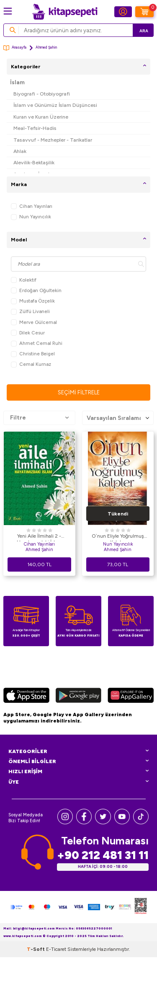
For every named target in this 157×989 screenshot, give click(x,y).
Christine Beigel (33, 354)
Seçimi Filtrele (79, 392)
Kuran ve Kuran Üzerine (40, 117)
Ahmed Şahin (39, 549)
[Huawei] (131, 696)
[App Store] (26, 696)
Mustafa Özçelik (33, 301)
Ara (143, 30)
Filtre (39, 418)
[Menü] (7, 11)
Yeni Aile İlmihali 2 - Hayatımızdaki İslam (39, 537)
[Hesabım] (123, 11)
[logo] (65, 11)
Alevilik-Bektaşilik (33, 162)
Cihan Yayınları (31, 206)
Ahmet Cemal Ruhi (36, 343)
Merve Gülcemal (34, 322)
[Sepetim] (144, 11)
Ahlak (19, 151)
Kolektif (23, 280)
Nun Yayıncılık (31, 217)
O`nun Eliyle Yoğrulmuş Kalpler (118, 537)
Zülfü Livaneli (30, 311)
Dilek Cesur (28, 333)
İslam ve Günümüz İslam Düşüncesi (55, 105)
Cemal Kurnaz (31, 364)
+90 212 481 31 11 (103, 855)
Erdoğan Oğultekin (36, 290)
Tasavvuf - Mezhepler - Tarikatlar (52, 140)
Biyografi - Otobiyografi (41, 94)
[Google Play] (78, 696)
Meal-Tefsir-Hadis (35, 128)
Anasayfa (14, 48)
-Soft (36, 949)
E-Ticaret (56, 949)
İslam (17, 82)
